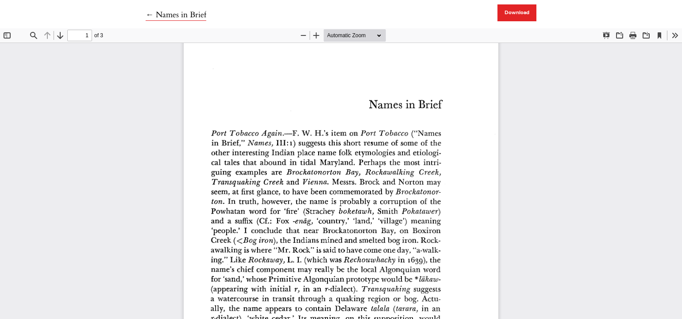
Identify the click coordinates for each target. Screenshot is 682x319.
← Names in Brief (176, 14)
